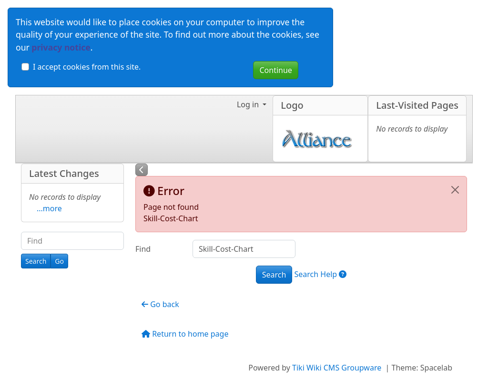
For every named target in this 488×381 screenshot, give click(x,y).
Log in (249, 104)
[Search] (36, 261)
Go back (160, 304)
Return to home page (185, 334)
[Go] (59, 261)
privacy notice (60, 47)
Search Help (321, 274)
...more (49, 208)
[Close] (455, 189)
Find (143, 249)
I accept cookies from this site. (87, 67)
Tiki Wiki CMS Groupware (337, 367)
